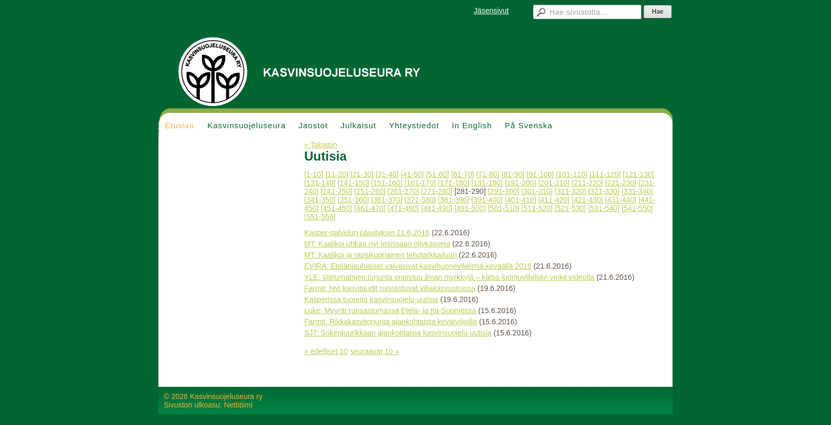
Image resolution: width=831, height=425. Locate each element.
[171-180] (453, 183)
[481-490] (436, 208)
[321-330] (604, 191)
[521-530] (570, 208)
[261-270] (403, 191)
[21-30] (362, 174)
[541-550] (637, 208)
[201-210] (553, 183)
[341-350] (319, 200)
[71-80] (488, 174)
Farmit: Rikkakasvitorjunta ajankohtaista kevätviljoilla (390, 321)
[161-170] (420, 183)
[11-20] (337, 174)
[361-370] (386, 200)
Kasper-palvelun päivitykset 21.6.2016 (367, 232)
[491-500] (469, 208)
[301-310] (537, 191)
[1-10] (313, 174)
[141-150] (353, 183)
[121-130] (638, 174)
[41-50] (412, 174)
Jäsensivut (491, 10)
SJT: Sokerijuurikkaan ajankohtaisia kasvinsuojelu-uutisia (397, 333)
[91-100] (540, 174)
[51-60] (437, 174)
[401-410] (520, 200)
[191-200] (520, 183)
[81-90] (513, 174)
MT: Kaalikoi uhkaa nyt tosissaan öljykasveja (377, 244)
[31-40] (387, 174)
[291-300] (503, 191)
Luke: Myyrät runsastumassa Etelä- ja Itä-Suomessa (390, 310)
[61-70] (462, 174)
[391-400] (486, 200)
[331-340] (637, 191)
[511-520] (537, 208)
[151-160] (386, 183)
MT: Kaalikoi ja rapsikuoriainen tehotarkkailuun (380, 255)
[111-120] (605, 174)
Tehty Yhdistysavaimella (627, 396)
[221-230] (620, 183)
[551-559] (319, 216)
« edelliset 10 (326, 351)
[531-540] (604, 208)
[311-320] (570, 191)
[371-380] (420, 200)
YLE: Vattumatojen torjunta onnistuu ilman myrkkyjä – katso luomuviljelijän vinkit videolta (449, 277)
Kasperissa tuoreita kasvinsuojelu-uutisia (371, 299)
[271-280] (436, 191)
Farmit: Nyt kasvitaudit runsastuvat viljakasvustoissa (389, 288)
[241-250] (336, 191)
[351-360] (353, 200)
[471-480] (403, 208)
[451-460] (336, 208)
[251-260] (369, 191)
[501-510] (503, 208)
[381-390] (453, 200)
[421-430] (587, 200)
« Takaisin (320, 144)
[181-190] (486, 183)
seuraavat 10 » (374, 351)
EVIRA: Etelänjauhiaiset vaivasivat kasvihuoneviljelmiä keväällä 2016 (418, 266)
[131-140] (319, 183)
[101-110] (571, 174)
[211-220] (587, 183)
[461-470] (369, 208)
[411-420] (553, 200)
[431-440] (620, 200)
